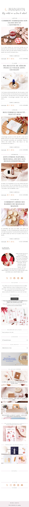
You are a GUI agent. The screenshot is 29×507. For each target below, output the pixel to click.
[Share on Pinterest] (12, 58)
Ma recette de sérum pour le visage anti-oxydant (14, 68)
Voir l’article (14, 55)
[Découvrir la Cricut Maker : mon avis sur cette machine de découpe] (14, 411)
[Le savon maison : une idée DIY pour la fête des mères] (14, 395)
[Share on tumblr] (13, 58)
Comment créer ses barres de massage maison (14, 204)
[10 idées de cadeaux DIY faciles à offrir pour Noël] (14, 378)
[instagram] (11, 278)
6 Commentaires (23, 149)
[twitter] (7, 278)
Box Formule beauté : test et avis (14, 113)
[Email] (22, 278)
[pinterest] (18, 278)
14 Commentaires (23, 241)
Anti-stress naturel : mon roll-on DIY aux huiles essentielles (14, 159)
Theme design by (15, 505)
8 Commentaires (23, 58)
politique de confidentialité (14, 305)
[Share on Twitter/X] (10, 58)
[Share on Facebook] (8, 58)
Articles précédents (6, 248)
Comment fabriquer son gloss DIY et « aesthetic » (14, 23)
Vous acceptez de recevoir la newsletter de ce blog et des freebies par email (14, 301)
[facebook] (14, 278)
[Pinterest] (5, 493)
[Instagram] (5, 476)
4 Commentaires (23, 105)
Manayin (16, 502)
